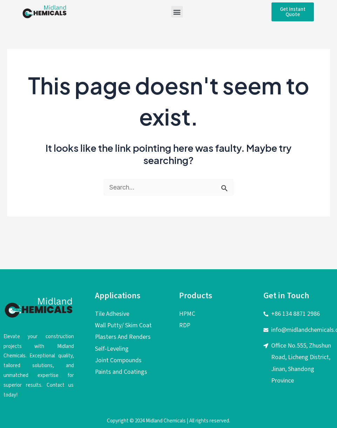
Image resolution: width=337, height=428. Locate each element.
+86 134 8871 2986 (295, 313)
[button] (177, 11)
